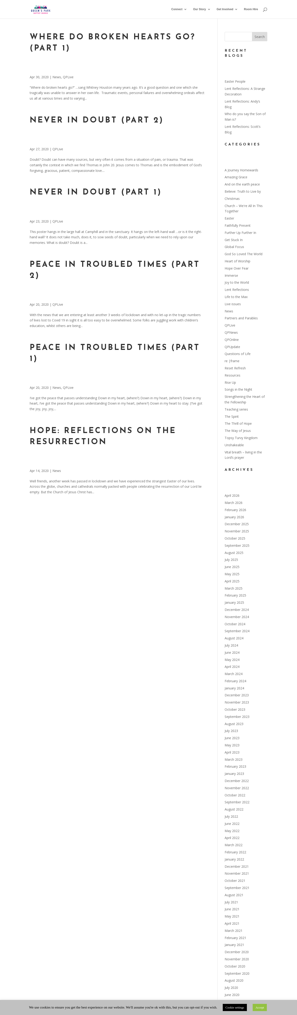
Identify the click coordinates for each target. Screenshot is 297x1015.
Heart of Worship (237, 261)
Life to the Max (236, 297)
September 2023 (237, 716)
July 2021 (231, 902)
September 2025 (237, 545)
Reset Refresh (235, 368)
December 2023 (237, 695)
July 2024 (231, 645)
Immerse (231, 275)
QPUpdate (232, 347)
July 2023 (231, 731)
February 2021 (235, 938)
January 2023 (234, 773)
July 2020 (231, 987)
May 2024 (232, 659)
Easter (229, 218)
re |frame (232, 361)
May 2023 (232, 745)
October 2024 (235, 624)
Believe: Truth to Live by (243, 191)
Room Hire (251, 9)
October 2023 (235, 709)
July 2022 (231, 816)
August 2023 (234, 724)
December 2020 (237, 952)
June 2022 (232, 823)
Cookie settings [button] (235, 1007)
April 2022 (232, 838)
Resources (232, 375)
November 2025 (237, 531)
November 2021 (237, 873)
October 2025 (235, 538)
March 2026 (233, 502)
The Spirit (232, 416)
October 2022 (235, 795)
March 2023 (233, 759)
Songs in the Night (238, 389)
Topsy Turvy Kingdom (241, 438)
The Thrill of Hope (238, 423)
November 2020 (237, 959)
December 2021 (237, 866)
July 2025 (231, 559)
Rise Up (230, 382)
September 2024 (237, 631)
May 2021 (232, 916)
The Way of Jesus (238, 430)
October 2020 (235, 966)
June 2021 (232, 909)
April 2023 (232, 752)
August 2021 (234, 895)
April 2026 (232, 495)
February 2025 (235, 595)
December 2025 (237, 524)
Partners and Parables (241, 318)
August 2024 (234, 638)
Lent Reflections (237, 289)
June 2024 (232, 652)
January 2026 (234, 517)
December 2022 (237, 781)
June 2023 (232, 738)
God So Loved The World (243, 254)
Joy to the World (237, 282)
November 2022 (237, 788)
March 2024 (233, 674)
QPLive (68, 77)
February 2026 (235, 510)
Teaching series (236, 409)
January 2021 (234, 945)
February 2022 (235, 852)
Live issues (233, 304)
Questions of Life (238, 354)
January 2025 (234, 602)
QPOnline (232, 339)
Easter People (235, 81)
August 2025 (234, 552)
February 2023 (235, 766)
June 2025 (232, 567)
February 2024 (235, 681)
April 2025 (232, 581)
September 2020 (237, 973)
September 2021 (237, 888)
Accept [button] (259, 1007)
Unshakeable (234, 445)
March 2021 (233, 930)
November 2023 (237, 702)
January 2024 (234, 688)
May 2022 (232, 831)
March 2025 (233, 588)
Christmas (232, 198)
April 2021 (232, 923)
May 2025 (232, 574)
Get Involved (224, 9)
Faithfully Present (238, 225)
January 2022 (234, 859)
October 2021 (235, 880)
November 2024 (237, 617)
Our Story (199, 9)
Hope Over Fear (237, 268)
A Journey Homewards (241, 170)
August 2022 (234, 809)
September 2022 (237, 802)
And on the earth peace (242, 184)
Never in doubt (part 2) (97, 120)
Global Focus (234, 247)
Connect (176, 9)
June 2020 (232, 995)
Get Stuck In (234, 240)
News (56, 77)
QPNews (231, 332)
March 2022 (233, 845)
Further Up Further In (240, 232)
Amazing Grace (236, 177)
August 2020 (234, 980)
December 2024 (237, 609)
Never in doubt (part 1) (96, 193)
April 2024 (232, 666)
